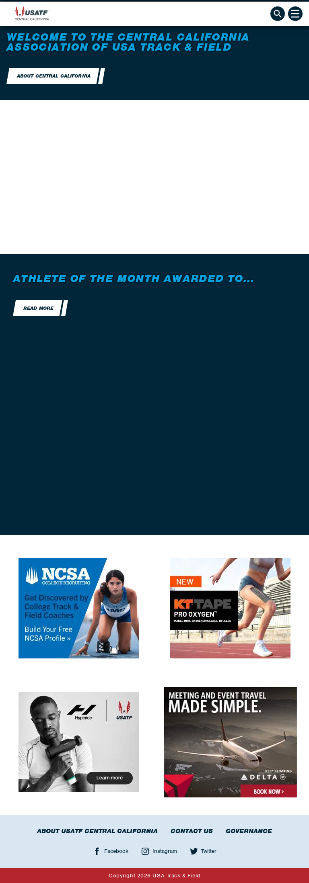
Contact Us (192, 831)
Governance (249, 831)
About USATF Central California (97, 831)
